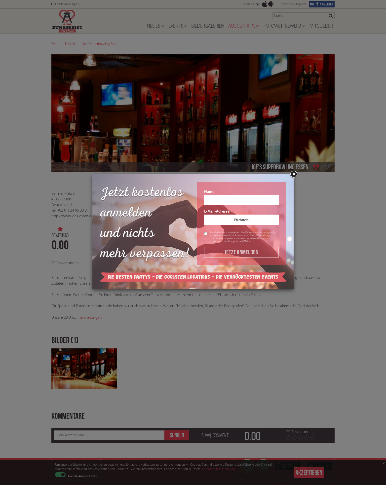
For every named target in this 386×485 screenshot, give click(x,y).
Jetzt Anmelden (241, 252)
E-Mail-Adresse (241, 217)
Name (241, 197)
